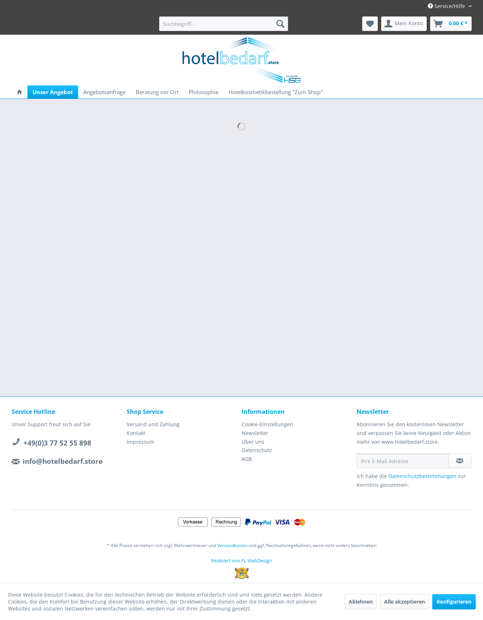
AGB (247, 458)
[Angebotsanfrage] (104, 92)
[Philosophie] (203, 92)
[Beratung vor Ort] (157, 92)
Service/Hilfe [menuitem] (447, 6)
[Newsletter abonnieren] (459, 461)
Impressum (140, 441)
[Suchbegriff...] (223, 23)
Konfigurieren (454, 601)
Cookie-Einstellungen (267, 424)
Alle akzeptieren (404, 601)
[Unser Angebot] (52, 92)
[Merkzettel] (370, 23)
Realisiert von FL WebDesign (241, 560)
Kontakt (136, 433)
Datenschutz (257, 450)
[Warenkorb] (451, 23)
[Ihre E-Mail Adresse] (403, 461)
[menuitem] (223, 23)
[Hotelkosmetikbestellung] (275, 92)
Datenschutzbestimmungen (422, 476)
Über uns (253, 441)
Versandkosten (232, 545)
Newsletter (255, 433)
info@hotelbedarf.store (63, 461)
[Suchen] (280, 23)
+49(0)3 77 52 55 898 (57, 443)
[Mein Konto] (404, 23)
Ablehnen (361, 601)
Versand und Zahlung (153, 424)
